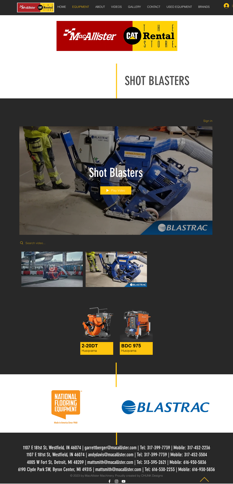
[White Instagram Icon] (116, 481)
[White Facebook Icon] (109, 481)
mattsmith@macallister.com (110, 462)
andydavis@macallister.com (110, 454)
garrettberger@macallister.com (110, 448)
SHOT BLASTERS (157, 81)
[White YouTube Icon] (123, 481)
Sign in (207, 121)
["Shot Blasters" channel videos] (116, 270)
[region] (93, 331)
